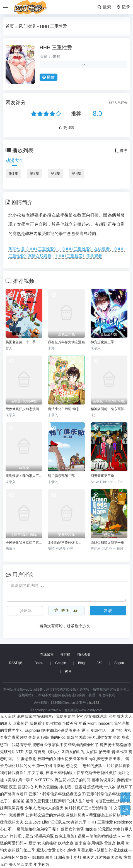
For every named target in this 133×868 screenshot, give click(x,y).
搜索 (104, 7)
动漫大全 (14, 160)
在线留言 (47, 655)
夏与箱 (117, 730)
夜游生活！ (100, 730)
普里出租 (119, 751)
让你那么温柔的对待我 (45, 815)
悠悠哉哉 (95, 787)
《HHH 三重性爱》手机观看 (78, 256)
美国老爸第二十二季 (21, 342)
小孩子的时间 (79, 780)
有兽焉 (39, 751)
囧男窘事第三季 (102, 476)
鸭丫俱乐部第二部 (61, 476)
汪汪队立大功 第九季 (68, 822)
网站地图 (83, 655)
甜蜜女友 (104, 737)
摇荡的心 (25, 787)
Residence (123, 822)
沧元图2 (105, 829)
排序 (121, 150)
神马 (68, 671)
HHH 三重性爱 (56, 47)
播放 (48, 77)
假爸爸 (19, 801)
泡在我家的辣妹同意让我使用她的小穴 (50, 716)
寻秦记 (59, 765)
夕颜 (29, 751)
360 (99, 663)
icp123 (94, 703)
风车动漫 (27, 26)
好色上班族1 (66, 836)
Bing (81, 663)
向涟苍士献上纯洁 (110, 801)
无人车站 (8, 716)
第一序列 (44, 765)
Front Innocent (99, 723)
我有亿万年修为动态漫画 (66, 342)
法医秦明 (58, 801)
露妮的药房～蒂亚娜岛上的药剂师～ (97, 815)
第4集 (77, 173)
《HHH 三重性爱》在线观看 (85, 249)
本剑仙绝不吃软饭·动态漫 (66, 543)
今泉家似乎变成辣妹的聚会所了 (71, 744)
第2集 (35, 173)
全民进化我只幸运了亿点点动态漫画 (24, 543)
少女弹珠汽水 (96, 716)
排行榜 (65, 655)
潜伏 (91, 737)
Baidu (39, 663)
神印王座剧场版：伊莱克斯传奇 (72, 772)
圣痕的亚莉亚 (37, 801)
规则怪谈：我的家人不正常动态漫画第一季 (24, 476)
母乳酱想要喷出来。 (106, 758)
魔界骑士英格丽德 (115, 744)
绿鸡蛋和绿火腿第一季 (107, 543)
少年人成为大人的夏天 (44, 808)
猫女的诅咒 (75, 751)
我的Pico (58, 737)
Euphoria (32, 730)
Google (60, 663)
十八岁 (110, 787)
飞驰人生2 (76, 801)
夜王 (13, 787)
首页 (10, 26)
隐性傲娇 (109, 772)
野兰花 (60, 780)
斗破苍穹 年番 (74, 723)
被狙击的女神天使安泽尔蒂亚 (62, 758)
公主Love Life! (37, 822)
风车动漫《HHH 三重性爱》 (33, 249)
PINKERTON (42, 780)
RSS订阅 (16, 663)
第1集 (13, 173)
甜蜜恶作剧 (26, 758)
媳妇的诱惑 (76, 737)
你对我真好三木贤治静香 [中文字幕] (96, 808)
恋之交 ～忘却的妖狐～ (86, 765)
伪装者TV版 (38, 737)
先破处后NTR (12, 751)
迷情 (89, 801)
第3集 (56, 173)
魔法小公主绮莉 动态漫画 (66, 409)
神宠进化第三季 (102, 342)
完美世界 (17, 815)
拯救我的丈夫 (11, 822)
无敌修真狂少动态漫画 (22, 409)
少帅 (116, 737)
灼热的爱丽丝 (46, 787)
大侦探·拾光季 (98, 751)
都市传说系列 (103, 780)
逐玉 (85, 730)
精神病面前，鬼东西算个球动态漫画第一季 (109, 409)
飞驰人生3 (55, 751)
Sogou (119, 663)
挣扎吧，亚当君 (72, 787)
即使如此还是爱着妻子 (60, 730)
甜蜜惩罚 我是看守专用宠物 (37, 723)
